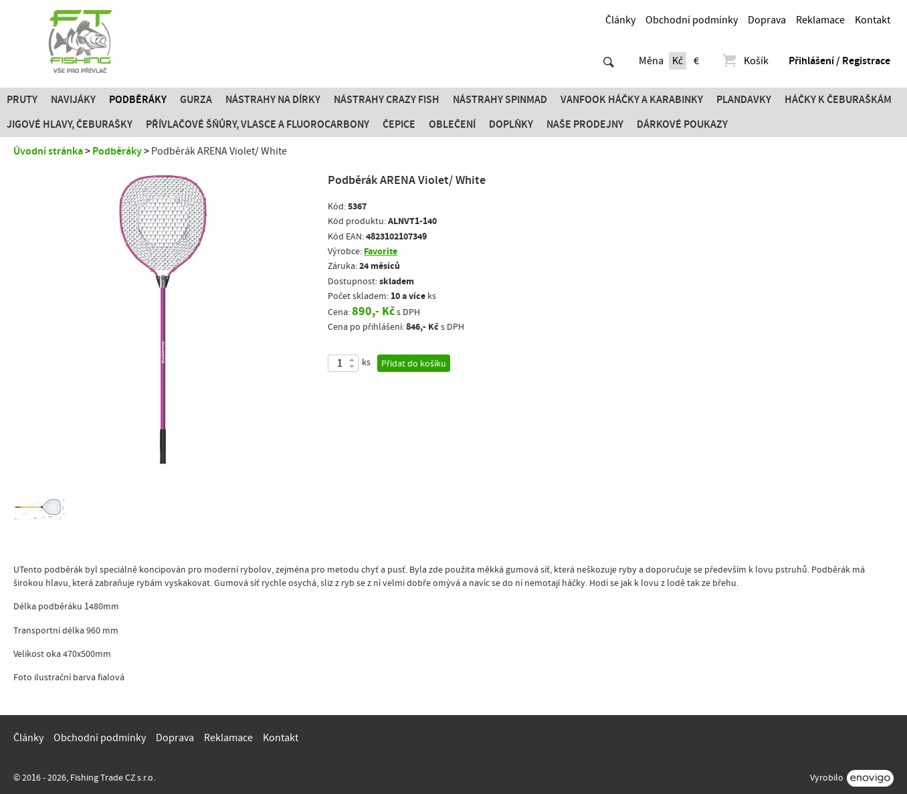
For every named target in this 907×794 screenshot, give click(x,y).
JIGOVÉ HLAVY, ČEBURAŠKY (69, 124)
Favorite (380, 251)
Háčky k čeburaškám (838, 100)
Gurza (196, 100)
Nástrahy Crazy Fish (386, 100)
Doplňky (511, 124)
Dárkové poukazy (682, 124)
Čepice (399, 124)
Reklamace (820, 20)
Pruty (22, 100)
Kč (677, 61)
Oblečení (452, 124)
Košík (745, 61)
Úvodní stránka (48, 151)
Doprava (767, 20)
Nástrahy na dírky (272, 100)
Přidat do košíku (413, 364)
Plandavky (743, 100)
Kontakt (872, 20)
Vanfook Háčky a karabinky (632, 100)
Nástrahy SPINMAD (500, 100)
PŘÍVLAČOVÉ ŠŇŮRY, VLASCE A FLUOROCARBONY (257, 124)
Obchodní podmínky (691, 20)
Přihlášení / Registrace (839, 61)
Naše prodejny (584, 124)
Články (620, 20)
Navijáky (73, 100)
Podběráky (138, 100)
